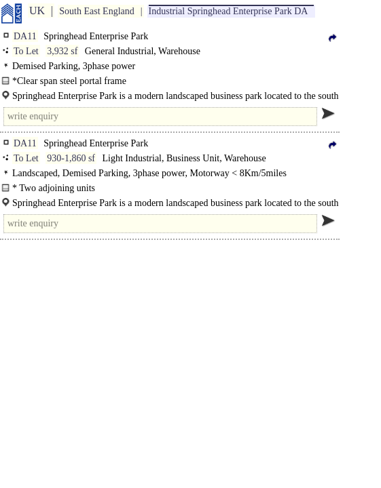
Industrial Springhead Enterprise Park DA (228, 11)
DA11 (25, 36)
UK (37, 10)
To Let (26, 51)
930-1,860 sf (71, 158)
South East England (96, 11)
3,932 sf (62, 51)
